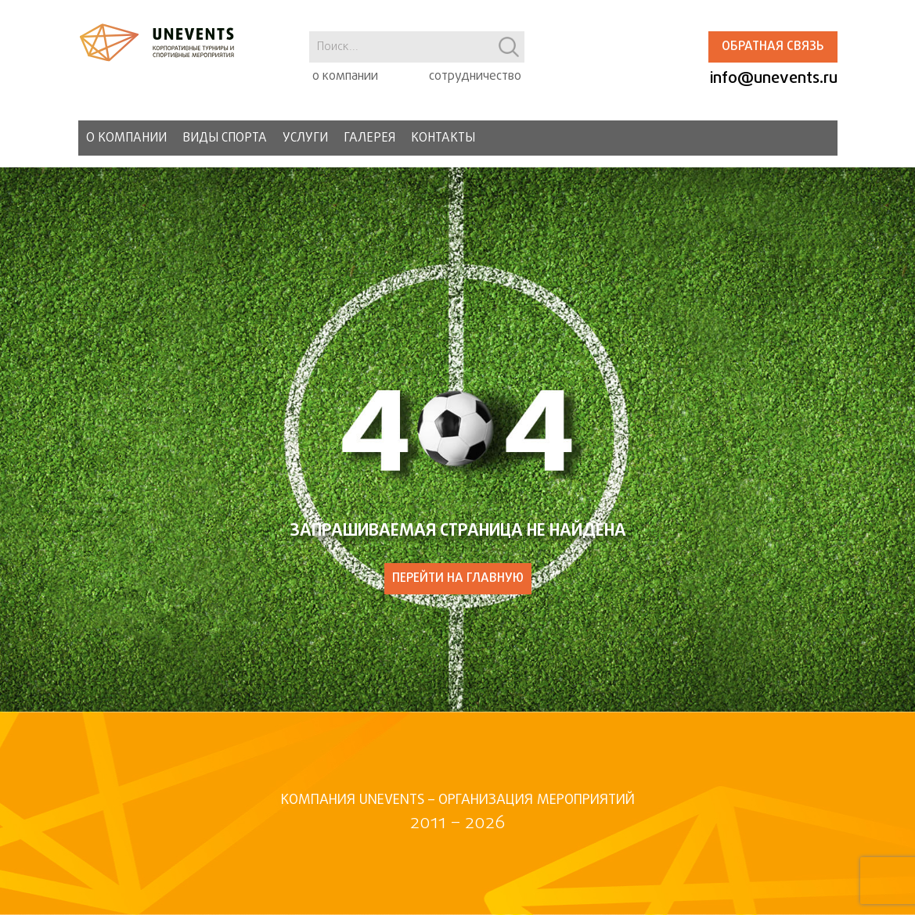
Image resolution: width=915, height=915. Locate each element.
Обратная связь (772, 47)
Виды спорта (224, 138)
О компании (126, 138)
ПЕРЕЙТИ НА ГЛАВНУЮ (458, 578)
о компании (345, 76)
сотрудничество (475, 76)
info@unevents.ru (774, 78)
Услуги (305, 138)
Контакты (443, 138)
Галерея (369, 138)
